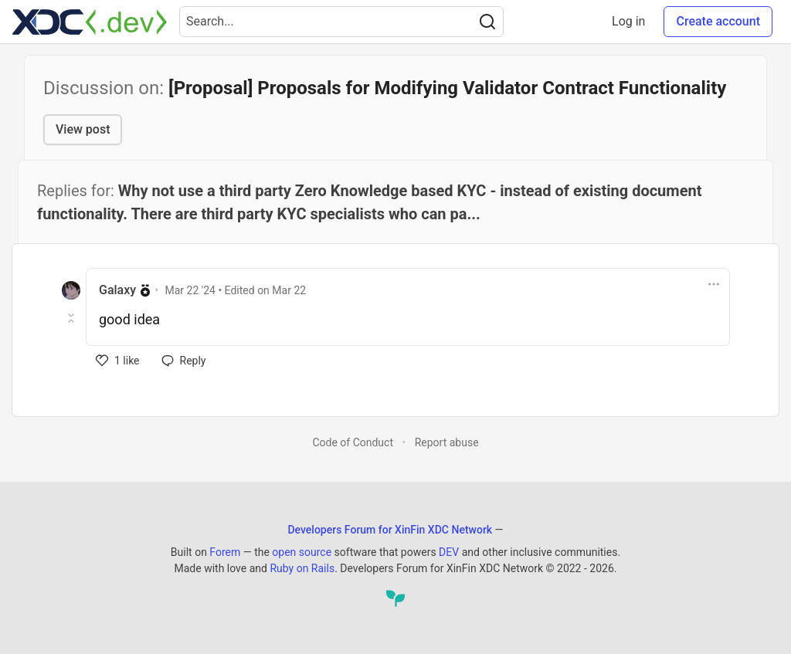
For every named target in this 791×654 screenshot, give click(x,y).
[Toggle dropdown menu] (713, 284)
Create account (718, 21)
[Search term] (341, 21)
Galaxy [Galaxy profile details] (117, 290)
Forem (224, 552)
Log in (628, 21)
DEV (449, 552)
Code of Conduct (352, 442)
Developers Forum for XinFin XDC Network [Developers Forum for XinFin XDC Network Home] (389, 530)
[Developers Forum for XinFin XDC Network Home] (89, 21)
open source (301, 552)
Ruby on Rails (302, 568)
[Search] (487, 21)
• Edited (236, 290)
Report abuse (447, 442)
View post (83, 129)
